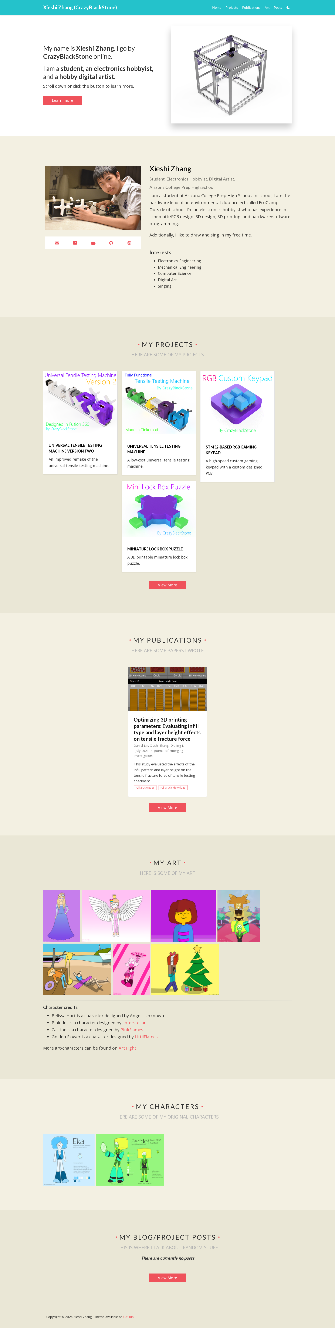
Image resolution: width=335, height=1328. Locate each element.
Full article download (173, 787)
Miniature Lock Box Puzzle (155, 549)
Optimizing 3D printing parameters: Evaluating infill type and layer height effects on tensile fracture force (167, 729)
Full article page (145, 787)
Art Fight (127, 1048)
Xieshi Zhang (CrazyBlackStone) (80, 7)
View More (167, 584)
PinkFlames (132, 1030)
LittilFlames (146, 1037)
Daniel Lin (141, 746)
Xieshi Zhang (159, 746)
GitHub (128, 1317)
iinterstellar (134, 1023)
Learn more (62, 100)
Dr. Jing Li (177, 746)
